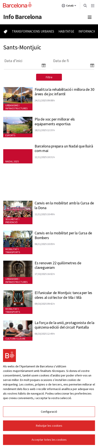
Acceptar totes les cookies (49, 440)
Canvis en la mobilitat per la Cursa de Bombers (63, 235)
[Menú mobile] (89, 17)
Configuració (49, 412)
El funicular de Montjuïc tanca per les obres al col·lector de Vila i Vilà (63, 295)
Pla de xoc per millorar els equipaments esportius (55, 121)
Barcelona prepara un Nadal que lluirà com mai (64, 148)
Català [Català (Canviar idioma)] (69, 6)
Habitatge (66, 31)
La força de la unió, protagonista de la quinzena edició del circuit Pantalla (64, 325)
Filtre (49, 77)
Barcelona (22, 17)
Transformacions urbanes (33, 31)
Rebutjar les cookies (49, 426)
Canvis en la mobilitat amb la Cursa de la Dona (64, 205)
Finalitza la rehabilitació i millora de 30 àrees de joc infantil (64, 92)
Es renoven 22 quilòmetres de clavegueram (58, 265)
